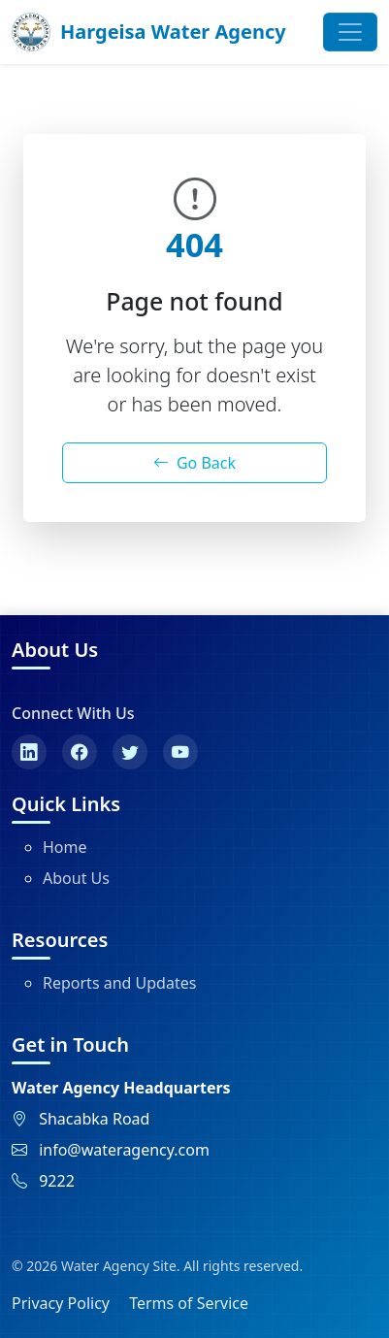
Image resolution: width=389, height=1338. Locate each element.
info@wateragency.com (124, 1149)
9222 (57, 1180)
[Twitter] (130, 751)
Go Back (194, 462)
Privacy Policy (61, 1303)
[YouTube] (180, 751)
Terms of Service (188, 1303)
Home (65, 847)
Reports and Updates (119, 983)
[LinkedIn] (29, 751)
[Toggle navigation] (350, 32)
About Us (76, 878)
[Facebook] (79, 751)
